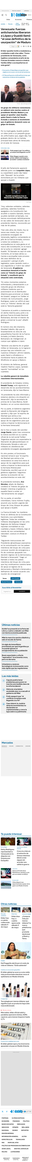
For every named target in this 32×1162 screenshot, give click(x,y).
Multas (4, 1152)
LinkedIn (15, 1111)
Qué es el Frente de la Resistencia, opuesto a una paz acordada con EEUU (20, 872)
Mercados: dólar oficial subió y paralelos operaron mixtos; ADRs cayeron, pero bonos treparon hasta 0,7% (15, 1015)
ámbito (3, 24)
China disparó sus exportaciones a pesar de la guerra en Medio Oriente (21, 884)
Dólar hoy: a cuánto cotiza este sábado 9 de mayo (5, 922)
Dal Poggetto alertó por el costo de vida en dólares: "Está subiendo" (15, 964)
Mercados (21, 1124)
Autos (24, 1136)
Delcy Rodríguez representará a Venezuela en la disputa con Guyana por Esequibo (7, 855)
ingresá (29, 14)
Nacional (5, 1130)
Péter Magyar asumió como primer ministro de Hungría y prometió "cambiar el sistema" (20, 157)
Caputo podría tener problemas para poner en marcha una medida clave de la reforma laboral (17, 683)
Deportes (25, 1130)
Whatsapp (25, 1111)
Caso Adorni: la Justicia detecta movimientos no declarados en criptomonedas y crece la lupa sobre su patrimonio (16, 707)
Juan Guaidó (18, 24)
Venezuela (18, 582)
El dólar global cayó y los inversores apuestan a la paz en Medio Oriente (15, 1045)
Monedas (4, 746)
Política (26, 1121)
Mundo (10, 24)
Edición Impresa (8, 1133)
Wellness (25, 1127)
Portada (5, 1118)
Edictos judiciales (21, 1149)
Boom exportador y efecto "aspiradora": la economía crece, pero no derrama (15, 657)
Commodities (19, 746)
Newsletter (26, 1111)
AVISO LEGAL (6, 1149)
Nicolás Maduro (6, 582)
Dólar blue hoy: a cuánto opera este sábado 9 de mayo (16, 922)
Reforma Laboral (16, 10)
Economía (18, 19)
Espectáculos (7, 1139)
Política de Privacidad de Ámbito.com (16, 1146)
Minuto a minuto (7, 1010)
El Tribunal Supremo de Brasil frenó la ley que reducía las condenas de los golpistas (16, 76)
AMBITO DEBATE (25, 1159)
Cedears (27, 746)
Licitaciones (15, 1152)
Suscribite (22, 591)
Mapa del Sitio (13, 1142)
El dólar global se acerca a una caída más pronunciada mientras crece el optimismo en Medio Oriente (15, 974)
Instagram (11, 1111)
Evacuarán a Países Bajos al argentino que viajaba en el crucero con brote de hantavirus (16, 71)
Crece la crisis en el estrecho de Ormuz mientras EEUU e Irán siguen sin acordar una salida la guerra (23, 858)
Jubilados (26, 10)
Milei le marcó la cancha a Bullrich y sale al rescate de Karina (16, 639)
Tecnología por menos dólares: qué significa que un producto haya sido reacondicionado (15, 1003)
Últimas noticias (18, 1118)
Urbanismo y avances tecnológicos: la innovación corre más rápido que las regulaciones (15, 666)
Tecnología (20, 1139)
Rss (3, 1142)
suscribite (23, 14)
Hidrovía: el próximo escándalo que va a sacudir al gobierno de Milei (18, 691)
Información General (10, 1136)
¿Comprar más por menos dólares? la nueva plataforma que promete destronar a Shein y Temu (26, 927)
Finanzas (16, 1121)
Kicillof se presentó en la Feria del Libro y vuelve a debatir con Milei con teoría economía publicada (15, 631)
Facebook (6, 1111)
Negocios (5, 1127)
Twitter (2, 1111)
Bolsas (11, 746)
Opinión (15, 1127)
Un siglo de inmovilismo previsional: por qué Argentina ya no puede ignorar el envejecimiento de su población (15, 647)
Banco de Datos (8, 1124)
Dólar (8, 19)
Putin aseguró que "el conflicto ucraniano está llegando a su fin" (20, 151)
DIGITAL (6, 1158)
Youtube (20, 1111)
